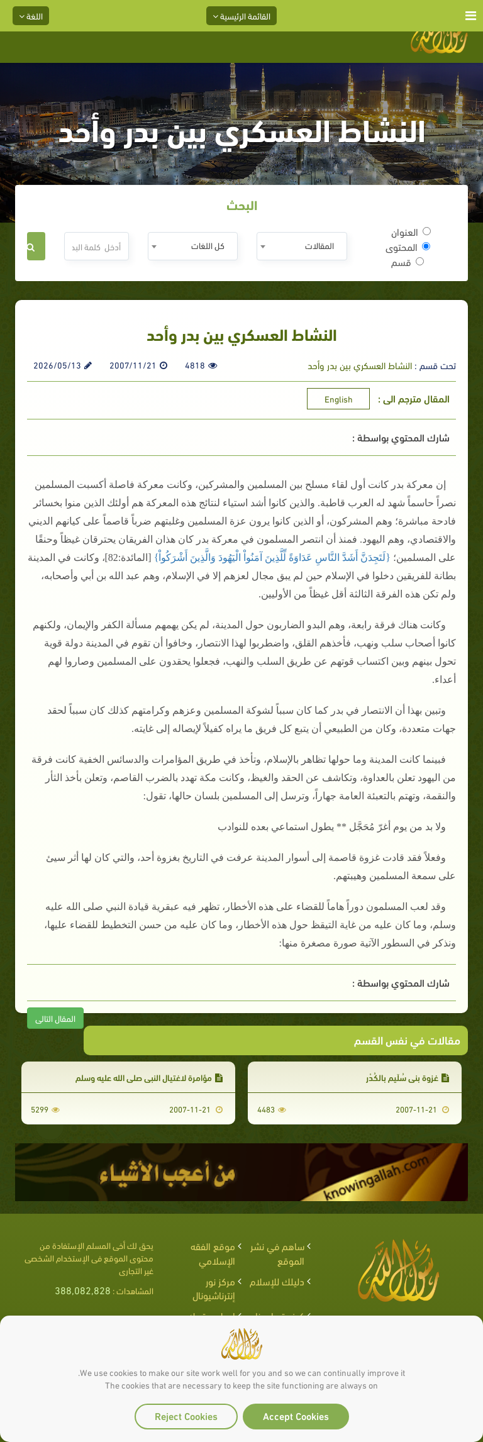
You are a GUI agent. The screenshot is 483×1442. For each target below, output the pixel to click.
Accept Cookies (296, 1415)
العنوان (411, 231)
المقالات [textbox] (319, 245)
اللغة (31, 15)
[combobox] (302, 246)
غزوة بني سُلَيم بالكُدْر (407, 1077)
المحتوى (408, 246)
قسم (407, 262)
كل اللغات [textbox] (208, 245)
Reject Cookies (186, 1415)
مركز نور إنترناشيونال (213, 1287)
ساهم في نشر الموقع (277, 1252)
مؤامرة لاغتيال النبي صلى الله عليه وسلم (149, 1077)
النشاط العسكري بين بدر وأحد (360, 365)
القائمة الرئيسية (241, 15)
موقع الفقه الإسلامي (213, 1252)
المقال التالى (55, 1017)
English (339, 398)
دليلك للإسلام (277, 1280)
